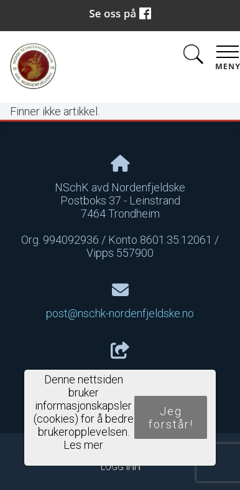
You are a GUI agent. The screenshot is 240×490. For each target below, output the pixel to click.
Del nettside (120, 361)
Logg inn (120, 466)
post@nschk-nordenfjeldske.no (120, 313)
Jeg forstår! (171, 418)
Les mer (83, 444)
